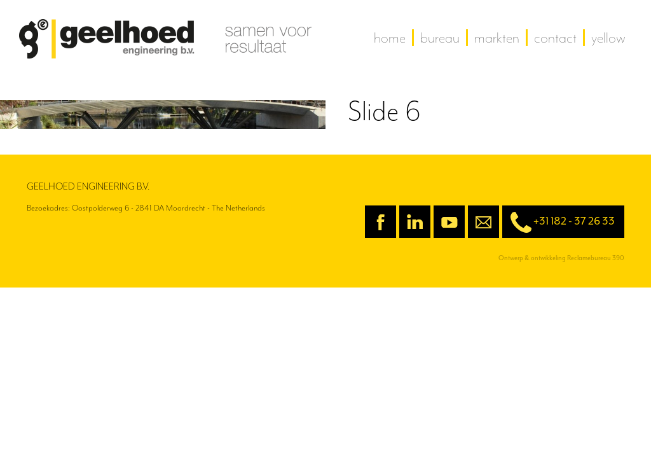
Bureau (440, 37)
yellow (608, 37)
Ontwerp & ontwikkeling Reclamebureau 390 (561, 258)
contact (555, 37)
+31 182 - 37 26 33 (558, 222)
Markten (496, 37)
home (390, 37)
